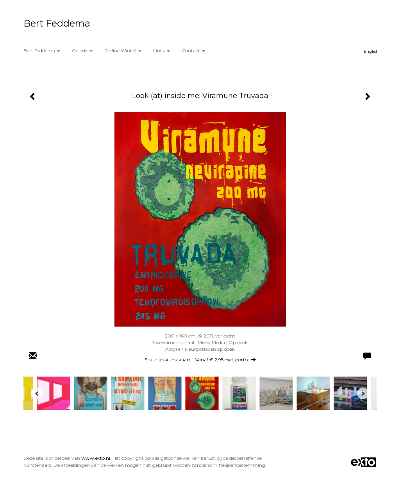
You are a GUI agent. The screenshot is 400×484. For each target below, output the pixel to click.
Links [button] (161, 51)
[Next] (363, 393)
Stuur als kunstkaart (200, 360)
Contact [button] (193, 51)
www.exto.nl (95, 458)
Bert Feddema (56, 23)
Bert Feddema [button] (41, 51)
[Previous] (37, 393)
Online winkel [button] (122, 51)
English (371, 51)
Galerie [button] (82, 51)
